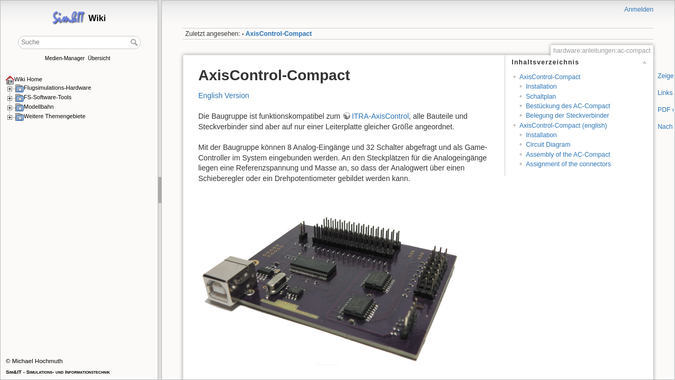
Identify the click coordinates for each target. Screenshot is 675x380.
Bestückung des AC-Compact (568, 106)
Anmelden (638, 9)
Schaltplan (541, 96)
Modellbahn (39, 106)
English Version (223, 95)
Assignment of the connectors (568, 164)
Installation (541, 86)
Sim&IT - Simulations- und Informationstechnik (58, 372)
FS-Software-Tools (47, 97)
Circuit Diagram (548, 144)
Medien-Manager (65, 58)
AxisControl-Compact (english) (563, 125)
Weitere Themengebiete (54, 116)
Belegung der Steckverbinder (567, 115)
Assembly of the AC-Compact (568, 154)
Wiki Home (28, 79)
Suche (135, 42)
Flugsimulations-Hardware (57, 87)
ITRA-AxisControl (380, 116)
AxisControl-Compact (279, 33)
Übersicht (99, 58)
